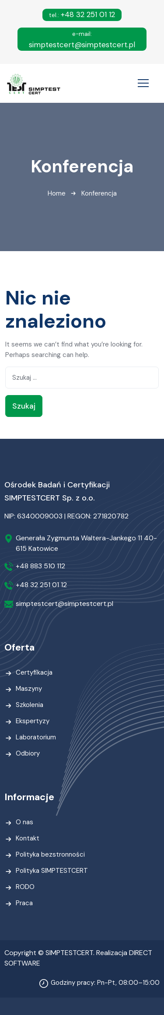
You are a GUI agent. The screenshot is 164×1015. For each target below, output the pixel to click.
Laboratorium (36, 737)
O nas (24, 822)
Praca (24, 903)
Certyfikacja (34, 672)
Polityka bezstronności (50, 854)
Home (57, 193)
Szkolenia (29, 704)
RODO (25, 886)
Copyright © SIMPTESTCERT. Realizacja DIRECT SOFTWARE (78, 958)
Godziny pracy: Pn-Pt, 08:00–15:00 (105, 982)
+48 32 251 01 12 (82, 14)
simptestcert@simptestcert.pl (82, 39)
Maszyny (29, 688)
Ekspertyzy (32, 721)
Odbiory (28, 753)
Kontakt (27, 838)
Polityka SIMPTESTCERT (52, 870)
